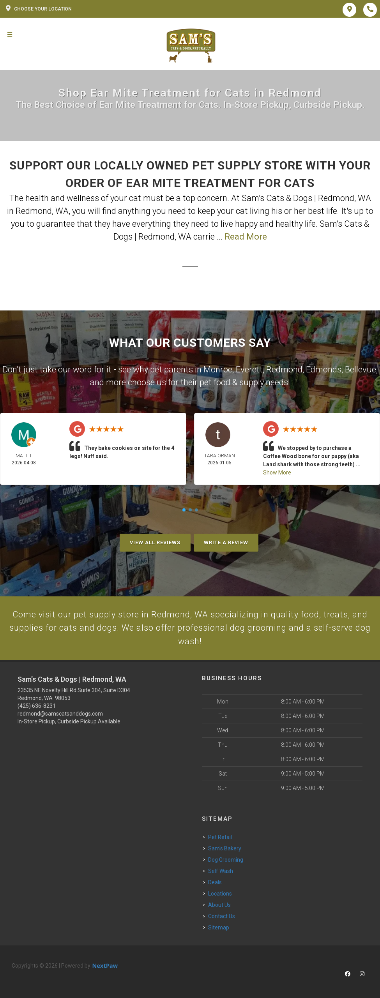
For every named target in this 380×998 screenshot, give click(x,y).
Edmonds (323, 369)
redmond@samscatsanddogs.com (60, 714)
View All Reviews (155, 542)
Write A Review (226, 542)
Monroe (217, 369)
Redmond (284, 369)
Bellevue (360, 369)
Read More (245, 237)
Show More (277, 472)
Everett (249, 369)
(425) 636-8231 (37, 706)
